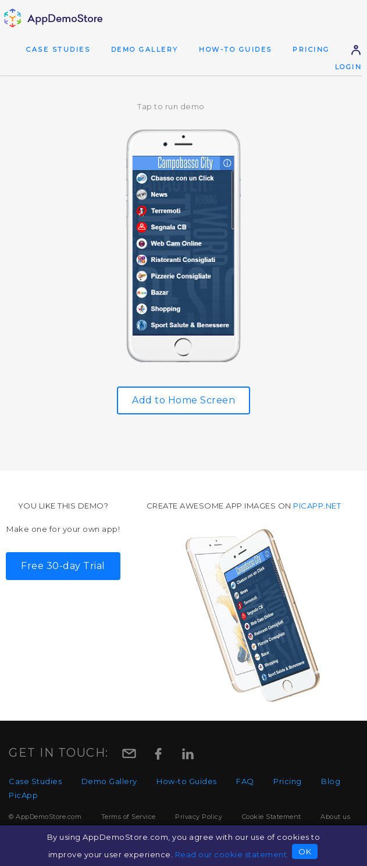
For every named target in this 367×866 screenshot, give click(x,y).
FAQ (245, 781)
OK (304, 851)
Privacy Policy (198, 817)
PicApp (23, 795)
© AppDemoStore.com (45, 817)
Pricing (311, 49)
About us (335, 817)
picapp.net (317, 505)
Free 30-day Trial (63, 565)
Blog (330, 781)
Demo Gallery (145, 49)
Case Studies (58, 49)
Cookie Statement (271, 817)
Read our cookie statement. (232, 854)
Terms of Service (128, 817)
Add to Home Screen (183, 400)
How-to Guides (235, 49)
